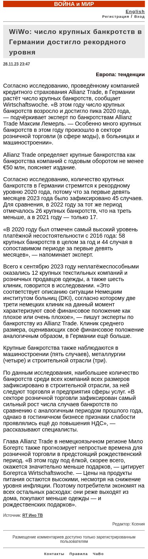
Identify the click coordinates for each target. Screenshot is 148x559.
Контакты (54, 554)
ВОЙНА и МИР (74, 4)
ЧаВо (98, 554)
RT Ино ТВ (32, 515)
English (135, 11)
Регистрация (115, 17)
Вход (139, 17)
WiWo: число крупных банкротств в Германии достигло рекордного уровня (75, 42)
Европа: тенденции (120, 74)
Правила (78, 554)
